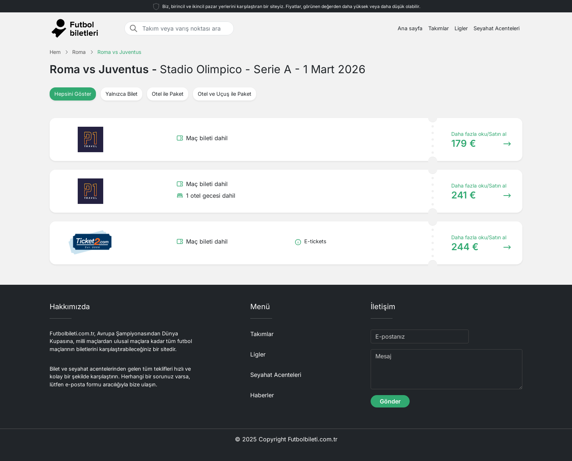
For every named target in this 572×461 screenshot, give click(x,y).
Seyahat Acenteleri (496, 28)
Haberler (262, 395)
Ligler (461, 28)
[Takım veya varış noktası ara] (185, 28)
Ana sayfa (410, 28)
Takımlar (438, 28)
